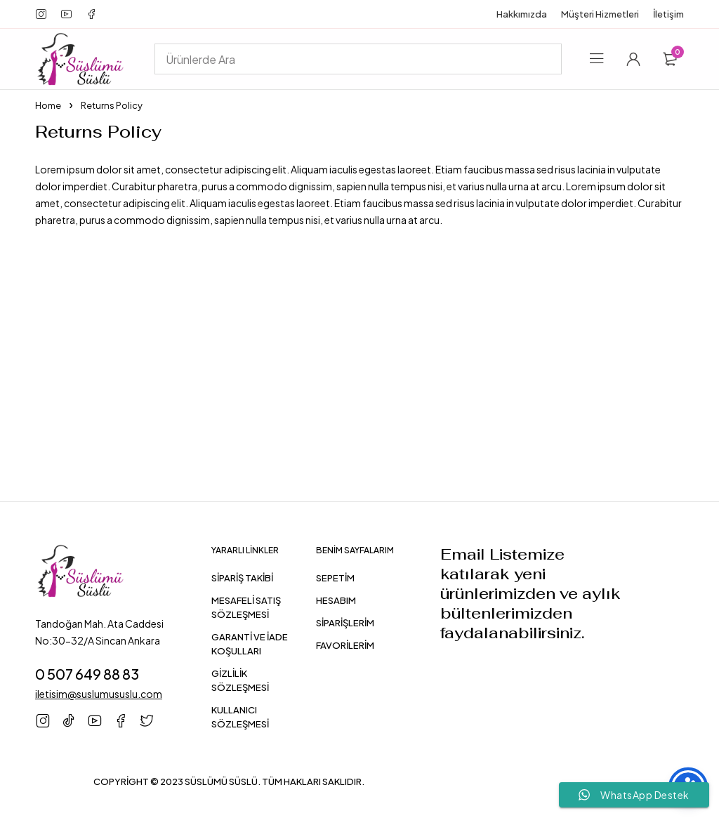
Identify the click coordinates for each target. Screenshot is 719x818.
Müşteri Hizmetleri (600, 14)
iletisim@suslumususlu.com (98, 693)
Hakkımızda (521, 14)
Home (48, 105)
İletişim (668, 14)
